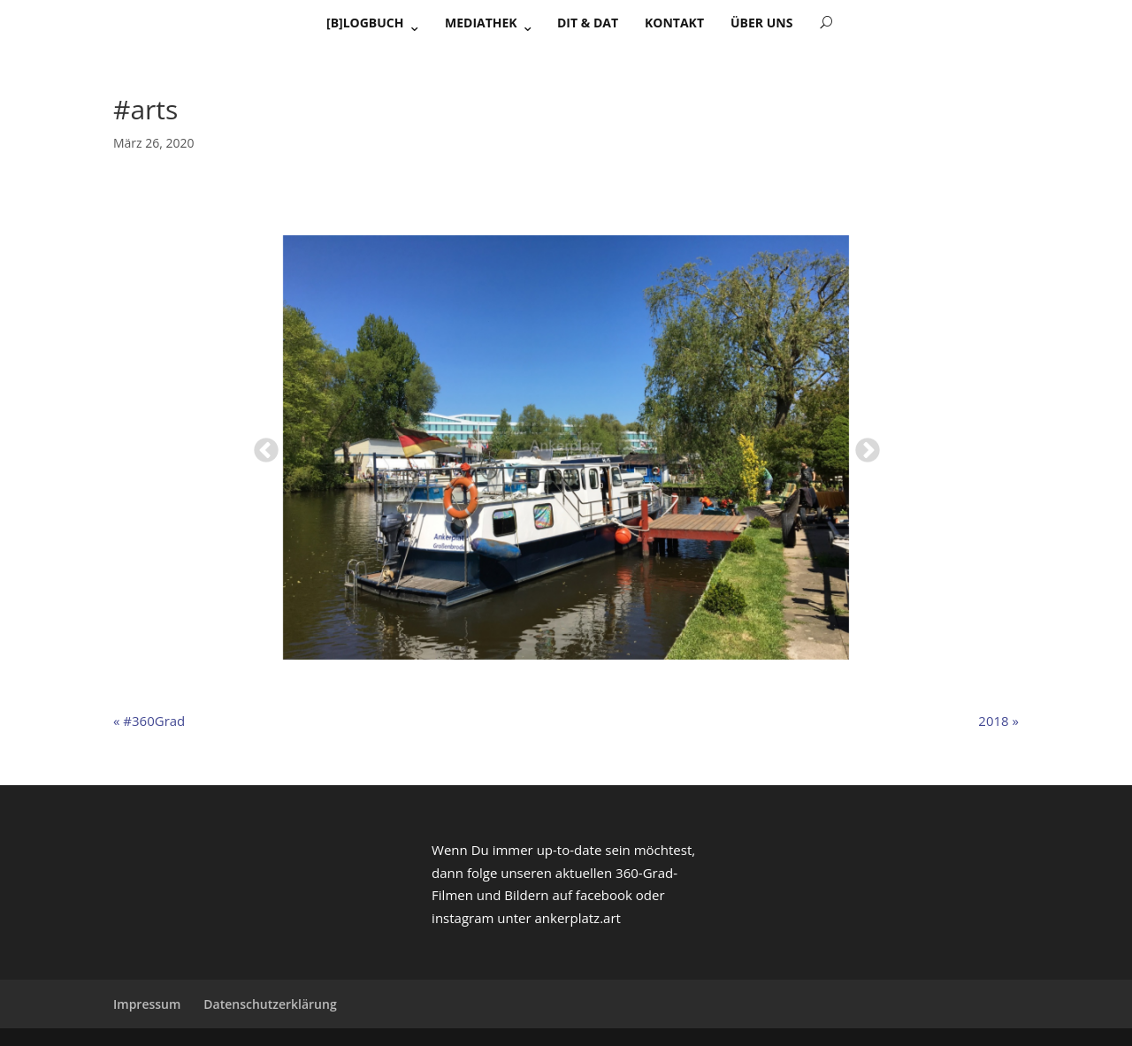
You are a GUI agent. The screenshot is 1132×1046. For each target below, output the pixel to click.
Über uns (761, 22)
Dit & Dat (587, 22)
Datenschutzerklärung (269, 1004)
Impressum (146, 1004)
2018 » (998, 720)
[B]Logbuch (365, 22)
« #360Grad (149, 720)
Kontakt (674, 22)
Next (862, 445)
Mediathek (481, 22)
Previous (261, 445)
